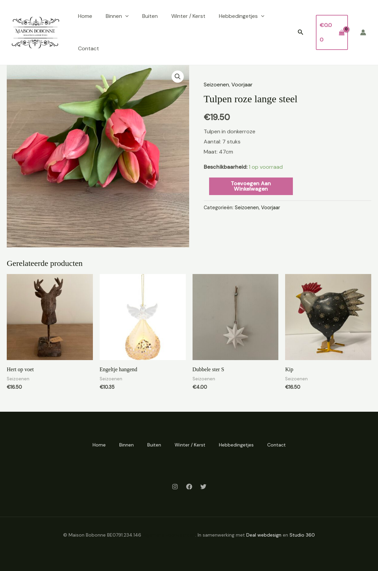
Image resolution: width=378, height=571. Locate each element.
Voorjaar (242, 84)
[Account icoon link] (363, 32)
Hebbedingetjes (241, 16)
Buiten (150, 16)
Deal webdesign (263, 535)
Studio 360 (302, 535)
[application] (125, 16)
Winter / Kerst (188, 16)
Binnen (117, 16)
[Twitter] (203, 487)
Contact (88, 48)
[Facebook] (189, 487)
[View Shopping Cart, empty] (332, 32)
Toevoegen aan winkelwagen (251, 186)
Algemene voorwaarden (169, 535)
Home (85, 16)
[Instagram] (175, 487)
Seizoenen (216, 84)
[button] (301, 32)
